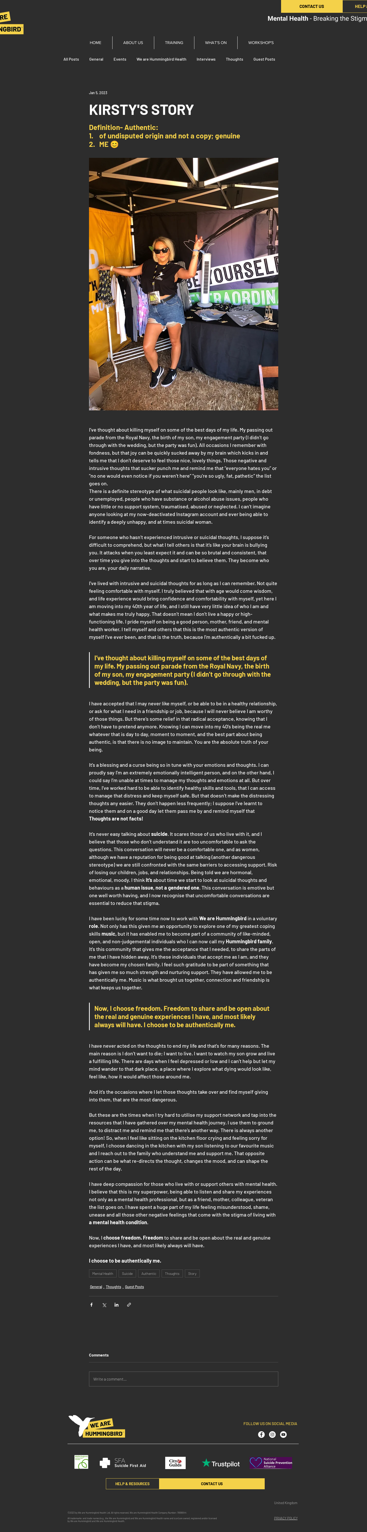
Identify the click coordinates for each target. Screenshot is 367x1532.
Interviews (206, 59)
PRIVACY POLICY (286, 1518)
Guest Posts (264, 59)
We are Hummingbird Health (161, 59)
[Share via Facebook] (91, 1304)
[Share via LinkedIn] (116, 1304)
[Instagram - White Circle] (272, 1434)
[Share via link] (129, 1304)
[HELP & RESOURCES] (132, 1483)
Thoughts (234, 59)
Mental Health (102, 1273)
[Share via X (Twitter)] (104, 1304)
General (96, 59)
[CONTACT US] (311, 6)
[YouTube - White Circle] (283, 1434)
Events (120, 59)
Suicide (127, 1273)
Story (192, 1273)
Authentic (148, 1273)
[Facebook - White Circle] (261, 1434)
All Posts (71, 59)
